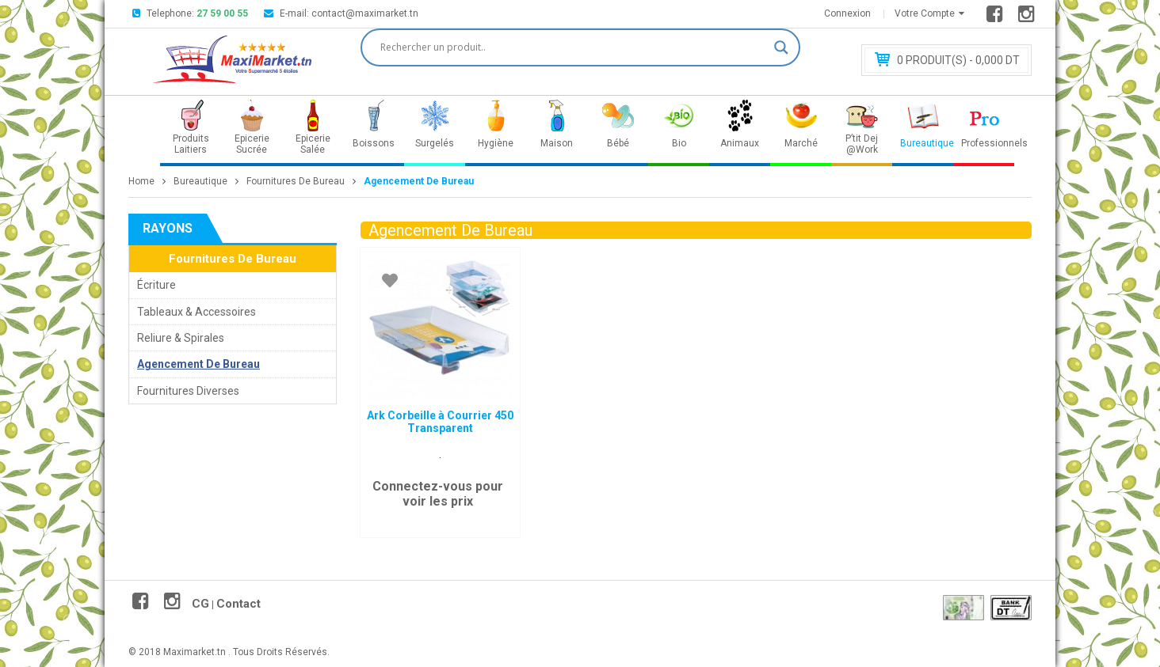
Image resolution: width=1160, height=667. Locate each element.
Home (141, 181)
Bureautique (200, 181)
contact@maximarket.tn (364, 13)
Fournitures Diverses (188, 391)
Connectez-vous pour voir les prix (437, 494)
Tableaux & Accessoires (196, 311)
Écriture (156, 285)
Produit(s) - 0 (958, 60)
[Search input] (573, 47)
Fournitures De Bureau (295, 181)
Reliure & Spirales (180, 338)
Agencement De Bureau (198, 364)
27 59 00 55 (222, 13)
